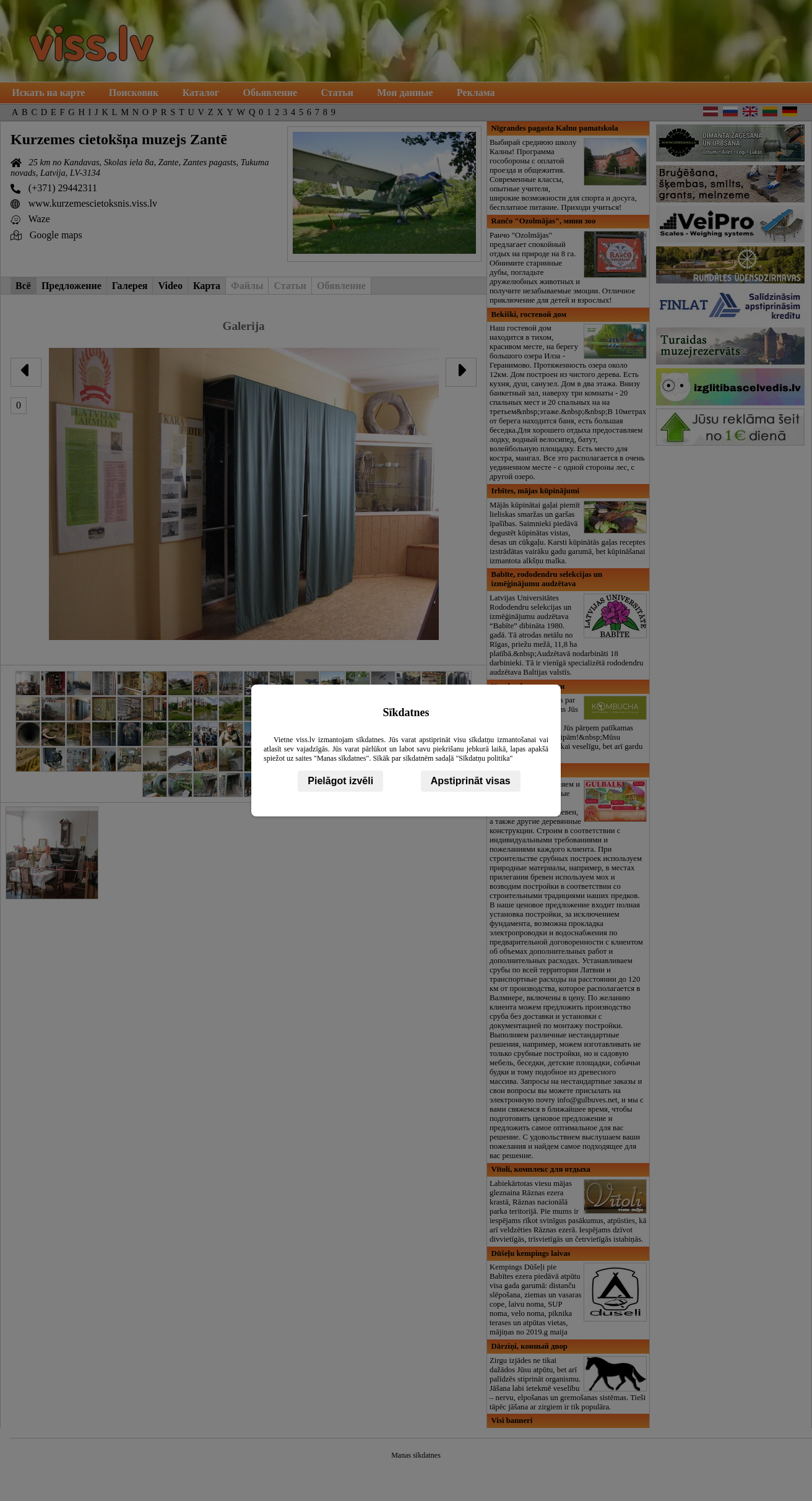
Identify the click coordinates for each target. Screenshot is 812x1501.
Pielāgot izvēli (340, 781)
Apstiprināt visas (471, 781)
